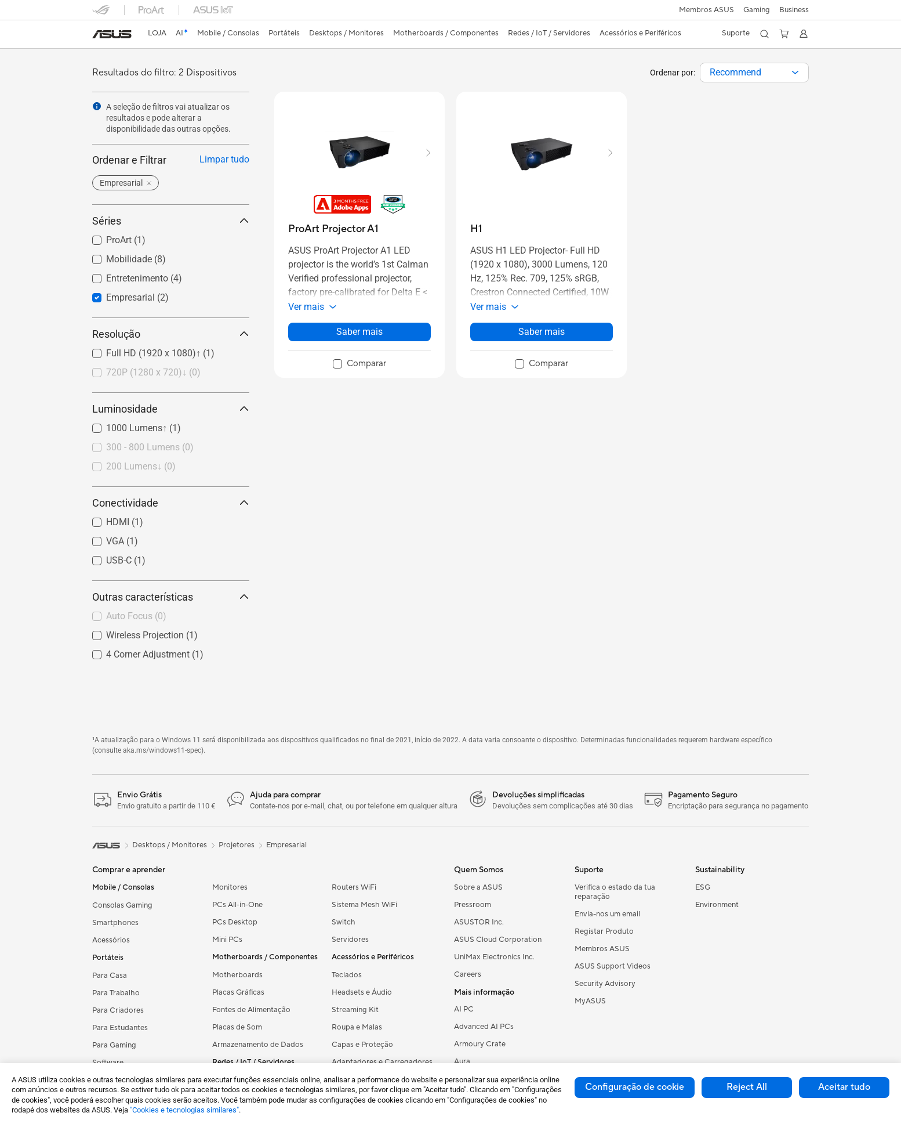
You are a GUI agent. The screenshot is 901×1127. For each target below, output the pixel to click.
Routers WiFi (354, 887)
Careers (467, 974)
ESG (702, 887)
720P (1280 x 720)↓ (153, 372)
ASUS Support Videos (613, 966)
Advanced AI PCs (484, 1026)
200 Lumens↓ (141, 466)
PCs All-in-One (237, 904)
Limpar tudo (224, 159)
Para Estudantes (120, 1027)
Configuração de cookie (634, 1087)
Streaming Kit (355, 1009)
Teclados (347, 975)
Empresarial (286, 845)
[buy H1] (476, 229)
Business (794, 10)
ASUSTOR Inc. (479, 922)
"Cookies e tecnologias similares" (184, 1110)
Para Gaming (114, 1045)
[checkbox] (166, 373)
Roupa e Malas (357, 1027)
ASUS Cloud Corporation (498, 939)
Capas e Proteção (362, 1044)
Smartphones (115, 922)
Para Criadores (118, 1010)
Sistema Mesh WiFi (364, 904)
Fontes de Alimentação (251, 1009)
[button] (756, 10)
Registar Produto (604, 931)
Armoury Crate (480, 1044)
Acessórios (111, 940)
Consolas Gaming (122, 905)
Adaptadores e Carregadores (382, 1062)
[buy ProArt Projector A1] (333, 229)
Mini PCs (227, 939)
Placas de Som (237, 1027)
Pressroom (472, 904)
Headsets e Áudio (362, 992)
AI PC (464, 1009)
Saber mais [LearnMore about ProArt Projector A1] (359, 331)
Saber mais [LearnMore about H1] (541, 331)
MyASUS (590, 1001)
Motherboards (237, 975)
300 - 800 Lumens (150, 447)
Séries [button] (170, 221)
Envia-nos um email (607, 914)
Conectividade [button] (170, 503)
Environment (717, 904)
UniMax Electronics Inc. (494, 957)
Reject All (746, 1087)
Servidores (350, 939)
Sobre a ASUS (478, 887)
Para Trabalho (116, 993)
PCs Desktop (234, 922)
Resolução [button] (170, 334)
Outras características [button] (170, 597)
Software (107, 1062)
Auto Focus (136, 616)
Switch (343, 922)
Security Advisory (605, 983)
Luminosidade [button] (170, 409)
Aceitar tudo (844, 1087)
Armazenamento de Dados (257, 1044)
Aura (462, 1061)
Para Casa (109, 975)
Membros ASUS (706, 10)
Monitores (230, 887)
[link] (112, 34)
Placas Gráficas (238, 992)
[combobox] (754, 72)
